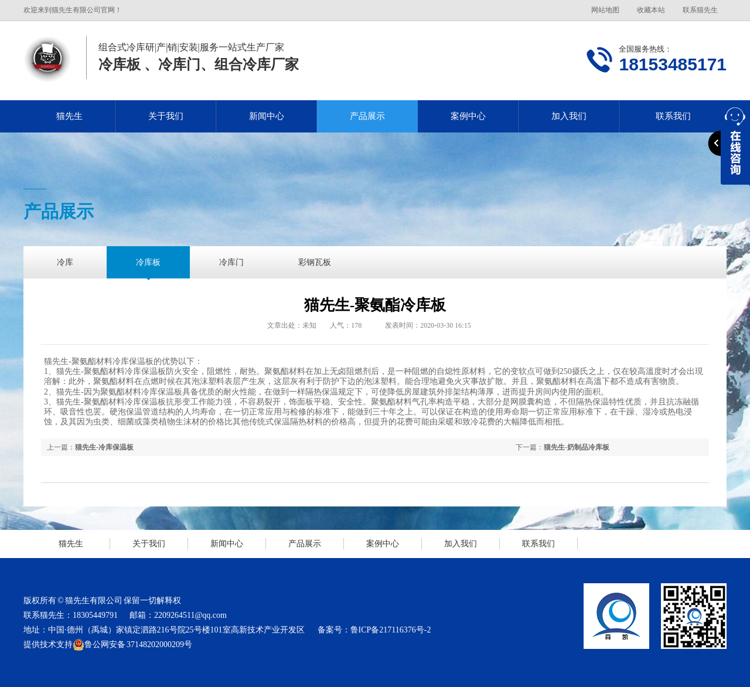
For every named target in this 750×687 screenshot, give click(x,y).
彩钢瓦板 (314, 262)
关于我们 (165, 116)
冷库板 (148, 262)
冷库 (65, 262)
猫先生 (69, 116)
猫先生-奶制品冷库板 (576, 447)
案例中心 (468, 116)
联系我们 (538, 543)
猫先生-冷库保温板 (104, 447)
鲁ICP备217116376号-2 (390, 629)
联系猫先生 (700, 10)
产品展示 (367, 116)
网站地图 (605, 10)
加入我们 (569, 116)
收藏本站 (651, 10)
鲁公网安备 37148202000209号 (132, 645)
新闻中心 (266, 116)
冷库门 (231, 262)
